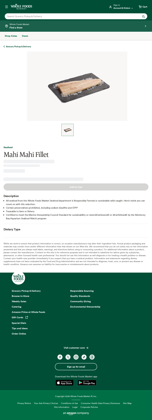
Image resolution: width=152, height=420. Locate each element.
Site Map (127, 403)
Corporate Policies (89, 407)
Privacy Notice (24, 403)
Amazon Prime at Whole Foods (28, 312)
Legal (74, 407)
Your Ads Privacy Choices (46, 403)
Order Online (19, 333)
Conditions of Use (69, 403)
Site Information (61, 407)
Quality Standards (80, 296)
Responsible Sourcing (82, 290)
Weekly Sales (19, 301)
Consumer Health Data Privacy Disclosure (100, 403)
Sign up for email (76, 366)
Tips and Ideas (20, 328)
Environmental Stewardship (85, 306)
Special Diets (19, 323)
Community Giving (80, 301)
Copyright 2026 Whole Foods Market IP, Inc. (76, 396)
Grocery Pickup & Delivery (26, 290)
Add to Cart (76, 187)
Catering (16, 306)
